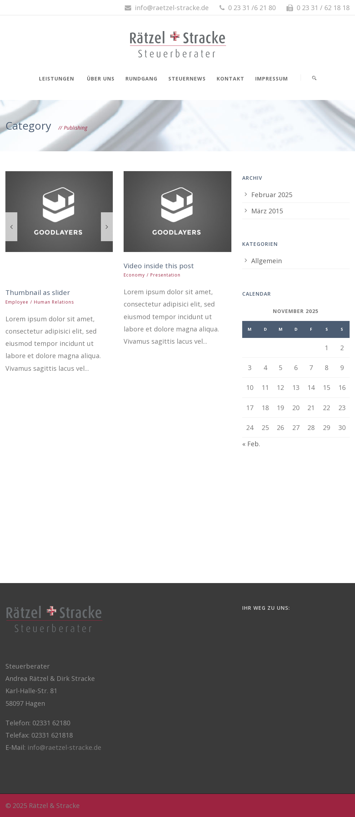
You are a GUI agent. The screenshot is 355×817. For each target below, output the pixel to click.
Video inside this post (159, 265)
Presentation (165, 275)
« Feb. (251, 443)
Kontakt (230, 78)
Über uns (101, 78)
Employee (16, 302)
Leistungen (56, 78)
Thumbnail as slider (37, 292)
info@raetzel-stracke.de (64, 747)
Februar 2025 (271, 194)
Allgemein (266, 260)
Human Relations (54, 302)
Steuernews (187, 78)
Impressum (271, 78)
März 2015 (267, 211)
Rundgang (141, 78)
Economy (134, 275)
